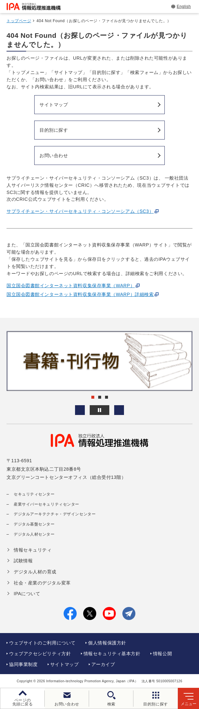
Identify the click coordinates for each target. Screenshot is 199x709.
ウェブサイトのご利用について (42, 642)
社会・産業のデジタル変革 (42, 582)
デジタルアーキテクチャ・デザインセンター (55, 514)
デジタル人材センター (34, 534)
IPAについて (27, 593)
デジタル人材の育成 (35, 571)
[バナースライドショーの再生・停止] (99, 410)
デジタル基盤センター (34, 524)
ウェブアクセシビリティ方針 (40, 653)
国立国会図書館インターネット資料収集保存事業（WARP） (71, 285)
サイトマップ (64, 664)
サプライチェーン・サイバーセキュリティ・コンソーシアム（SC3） (80, 211)
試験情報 (23, 560)
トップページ (19, 21)
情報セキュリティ (33, 550)
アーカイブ (103, 664)
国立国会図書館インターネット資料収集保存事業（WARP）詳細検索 (80, 294)
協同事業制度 (23, 664)
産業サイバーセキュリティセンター (46, 504)
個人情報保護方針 (107, 642)
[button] (80, 410)
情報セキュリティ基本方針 (112, 653)
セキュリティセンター (34, 494)
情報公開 (162, 653)
